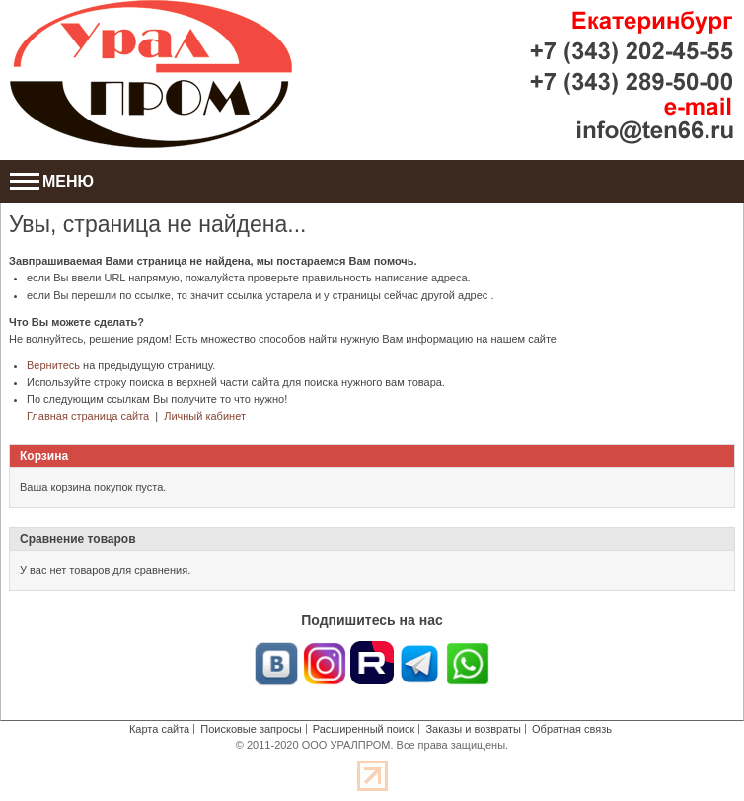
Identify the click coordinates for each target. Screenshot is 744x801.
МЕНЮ (52, 181)
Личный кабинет (205, 416)
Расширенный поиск (364, 729)
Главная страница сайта (88, 416)
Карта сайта (159, 729)
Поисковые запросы (250, 729)
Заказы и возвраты (473, 729)
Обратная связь (572, 729)
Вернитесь (53, 365)
